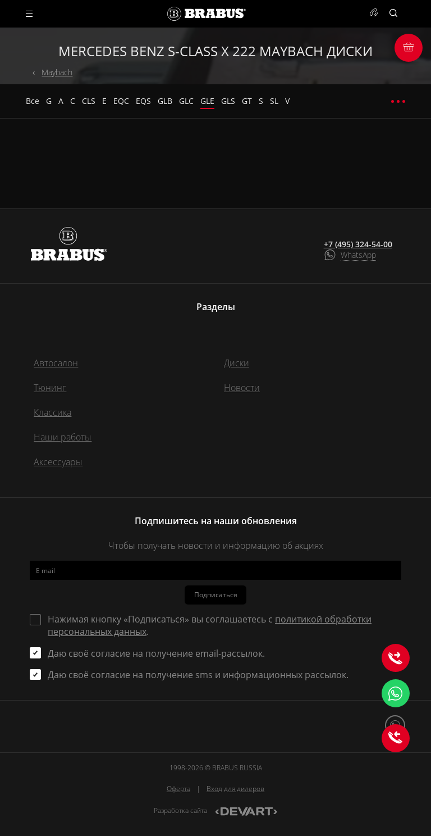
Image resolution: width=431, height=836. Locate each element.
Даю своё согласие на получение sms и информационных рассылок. (198, 675)
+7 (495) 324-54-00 (358, 244)
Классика (52, 412)
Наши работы (62, 437)
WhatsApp (358, 254)
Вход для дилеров (235, 788)
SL (274, 101)
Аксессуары (58, 462)
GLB (165, 101)
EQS (143, 101)
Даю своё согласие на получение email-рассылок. (156, 653)
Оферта (178, 788)
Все (32, 101)
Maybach (57, 72)
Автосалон (56, 363)
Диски (236, 363)
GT (247, 101)
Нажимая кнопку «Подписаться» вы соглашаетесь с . (210, 625)
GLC (186, 101)
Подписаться (215, 594)
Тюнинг (50, 387)
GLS (228, 101)
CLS (88, 101)
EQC (121, 101)
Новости (242, 387)
